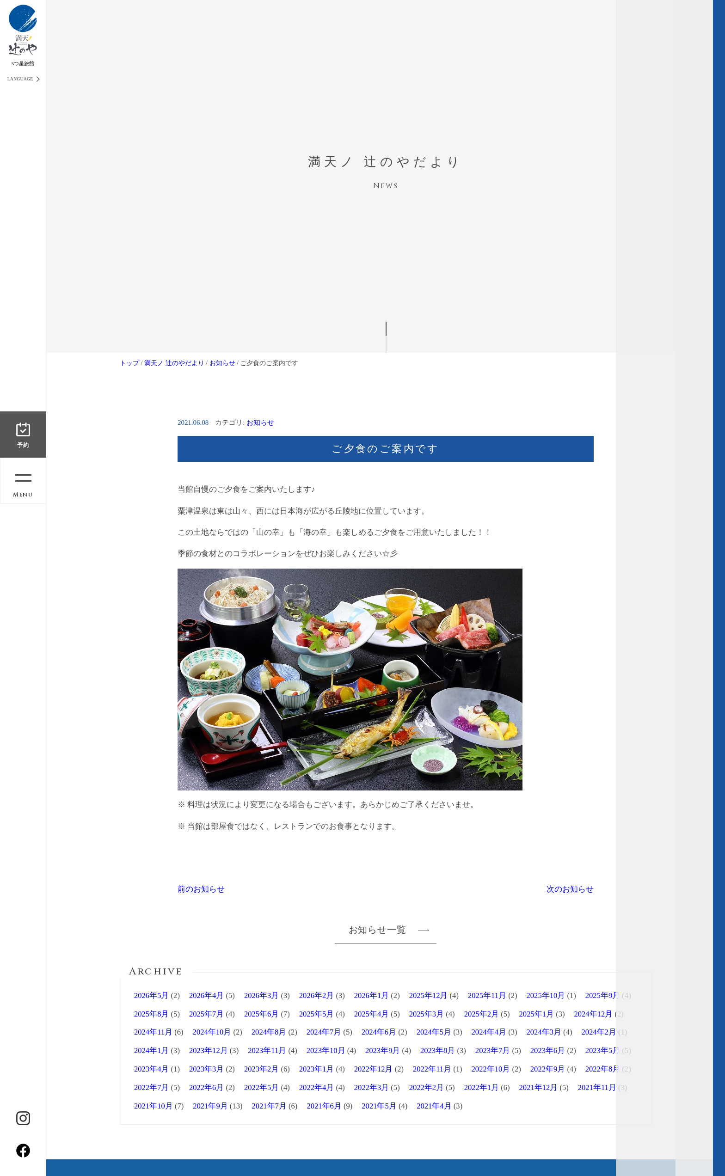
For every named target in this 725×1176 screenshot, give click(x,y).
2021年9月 (210, 1106)
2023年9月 (382, 1050)
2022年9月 (547, 1069)
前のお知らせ (201, 889)
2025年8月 (151, 1014)
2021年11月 (597, 1087)
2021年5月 (379, 1106)
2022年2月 (426, 1087)
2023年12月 (208, 1050)
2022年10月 (491, 1069)
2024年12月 (593, 1014)
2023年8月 (437, 1050)
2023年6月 (547, 1050)
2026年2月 (316, 995)
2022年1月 (481, 1087)
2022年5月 (261, 1087)
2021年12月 (538, 1087)
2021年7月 (269, 1106)
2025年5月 (316, 1014)
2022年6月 (206, 1087)
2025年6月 (261, 1014)
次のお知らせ (570, 889)
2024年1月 (151, 1050)
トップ (129, 363)
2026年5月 (151, 995)
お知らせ (222, 363)
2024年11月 (153, 1032)
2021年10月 (153, 1106)
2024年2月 (598, 1032)
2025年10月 (546, 995)
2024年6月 (379, 1032)
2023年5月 (602, 1050)
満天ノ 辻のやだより (174, 363)
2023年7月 (492, 1050)
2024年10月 (212, 1032)
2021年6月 (324, 1106)
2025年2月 (481, 1014)
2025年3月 (426, 1014)
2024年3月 (544, 1032)
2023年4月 (151, 1069)
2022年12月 (373, 1069)
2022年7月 (151, 1087)
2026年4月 (206, 995)
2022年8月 (602, 1069)
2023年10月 (326, 1050)
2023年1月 (316, 1069)
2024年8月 (269, 1032)
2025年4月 (371, 1014)
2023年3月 (206, 1069)
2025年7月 (206, 1014)
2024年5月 (434, 1032)
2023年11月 (267, 1050)
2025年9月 (602, 995)
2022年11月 (432, 1069)
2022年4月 (316, 1087)
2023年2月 (261, 1069)
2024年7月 (324, 1032)
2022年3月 (371, 1087)
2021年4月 (434, 1106)
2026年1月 (371, 995)
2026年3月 (261, 995)
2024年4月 (489, 1032)
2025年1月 (536, 1014)
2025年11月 (487, 995)
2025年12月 (428, 995)
